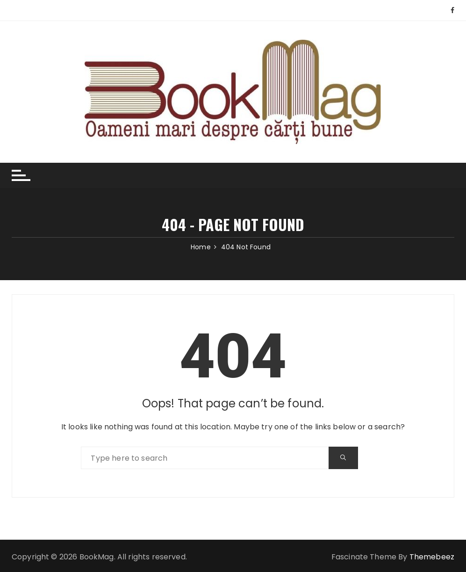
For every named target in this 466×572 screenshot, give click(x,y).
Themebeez (431, 556)
